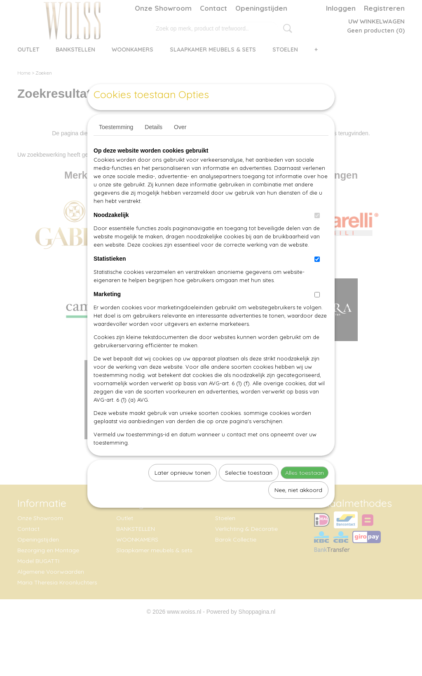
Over (180, 146)
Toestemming (116, 146)
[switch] (317, 234)
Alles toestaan (304, 491)
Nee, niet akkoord (298, 509)
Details (153, 146)
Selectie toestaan (248, 491)
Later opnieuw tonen (183, 491)
